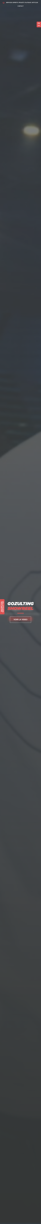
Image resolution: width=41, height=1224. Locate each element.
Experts (15, 2)
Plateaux (28, 2)
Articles (35, 2)
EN (39, 25)
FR (39, 23)
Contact (20, 6)
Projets (21, 2)
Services (9, 2)
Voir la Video (20, 620)
